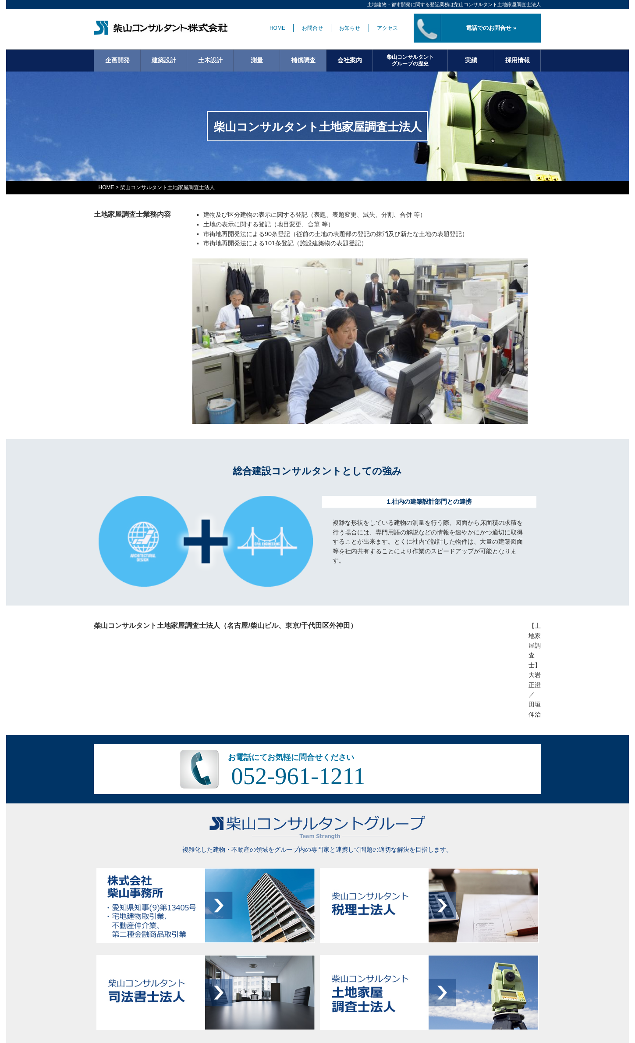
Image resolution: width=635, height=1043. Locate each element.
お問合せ (312, 28)
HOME (277, 28)
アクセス (387, 28)
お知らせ (349, 28)
